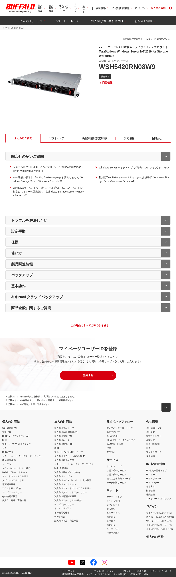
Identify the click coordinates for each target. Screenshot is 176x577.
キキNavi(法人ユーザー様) (159, 525)
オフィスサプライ (63, 508)
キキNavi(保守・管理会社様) (159, 529)
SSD (4, 440)
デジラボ (111, 452)
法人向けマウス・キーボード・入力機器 (72, 480)
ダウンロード (113, 504)
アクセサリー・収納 (11, 488)
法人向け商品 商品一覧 (66, 520)
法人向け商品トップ (64, 428)
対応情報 (111, 508)
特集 (109, 448)
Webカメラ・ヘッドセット (14, 472)
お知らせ (111, 525)
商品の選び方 (113, 432)
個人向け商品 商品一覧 (14, 500)
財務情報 (150, 490)
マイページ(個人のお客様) (159, 512)
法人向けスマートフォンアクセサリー (72, 488)
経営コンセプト (153, 436)
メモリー (6, 448)
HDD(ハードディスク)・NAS (15, 436)
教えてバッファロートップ (120, 428)
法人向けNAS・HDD (63, 444)
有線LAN (6, 432)
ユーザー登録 (113, 529)
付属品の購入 (113, 533)
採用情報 (150, 456)
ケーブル (6, 464)
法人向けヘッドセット (65, 484)
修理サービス (113, 512)
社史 (148, 448)
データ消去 (59, 516)
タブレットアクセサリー (14, 480)
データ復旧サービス (116, 482)
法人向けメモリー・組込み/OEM (69, 456)
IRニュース (151, 474)
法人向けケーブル (63, 476)
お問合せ (111, 516)
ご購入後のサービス (116, 474)
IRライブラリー (153, 478)
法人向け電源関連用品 (65, 496)
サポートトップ (114, 496)
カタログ (111, 520)
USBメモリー (8, 452)
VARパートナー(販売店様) (159, 520)
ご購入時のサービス (116, 470)
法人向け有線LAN (63, 436)
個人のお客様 (155, 536)
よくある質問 (113, 500)
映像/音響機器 (9, 460)
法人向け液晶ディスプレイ (67, 472)
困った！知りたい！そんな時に (121, 440)
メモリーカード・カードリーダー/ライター (22, 456)
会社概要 (150, 432)
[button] (88, 375)
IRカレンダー (152, 482)
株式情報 (150, 494)
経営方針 (150, 486)
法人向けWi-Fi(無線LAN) (66, 432)
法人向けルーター (63, 440)
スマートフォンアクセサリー (16, 476)
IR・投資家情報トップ (156, 470)
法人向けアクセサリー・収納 (68, 500)
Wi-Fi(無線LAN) (9, 428)
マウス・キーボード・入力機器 (16, 468)
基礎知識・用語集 (115, 444)
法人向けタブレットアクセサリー (70, 492)
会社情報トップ (153, 428)
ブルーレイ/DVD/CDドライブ (16, 444)
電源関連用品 (8, 484)
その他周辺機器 (9, 496)
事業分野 (150, 440)
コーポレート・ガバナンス (158, 498)
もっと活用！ (113, 436)
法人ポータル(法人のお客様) (160, 516)
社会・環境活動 (153, 444)
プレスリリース (153, 452)
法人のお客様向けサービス (120, 478)
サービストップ (114, 466)
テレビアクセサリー (12, 492)
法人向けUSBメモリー (65, 460)
